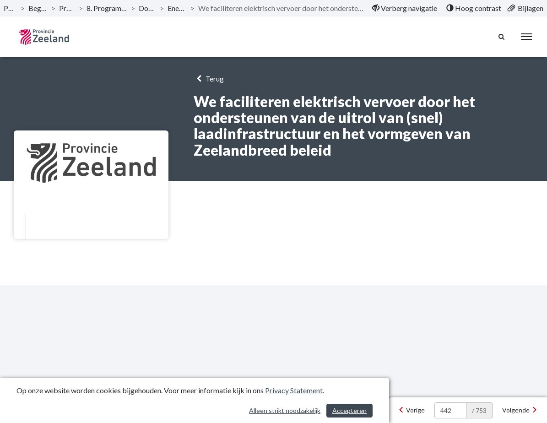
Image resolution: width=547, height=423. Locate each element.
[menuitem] (404, 8)
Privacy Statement (294, 390)
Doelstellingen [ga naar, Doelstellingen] (147, 8)
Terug (208, 78)
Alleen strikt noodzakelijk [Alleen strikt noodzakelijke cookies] (284, 410)
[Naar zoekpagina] (501, 36)
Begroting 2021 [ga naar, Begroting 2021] (38, 8)
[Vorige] (411, 410)
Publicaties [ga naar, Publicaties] (10, 8)
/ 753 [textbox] (479, 410)
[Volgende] (519, 410)
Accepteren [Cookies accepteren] (349, 410)
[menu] (526, 36)
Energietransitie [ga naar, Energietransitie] (177, 8)
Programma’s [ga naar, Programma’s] (67, 8)
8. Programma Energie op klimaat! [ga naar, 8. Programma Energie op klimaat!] (107, 8)
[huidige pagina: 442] (450, 410)
